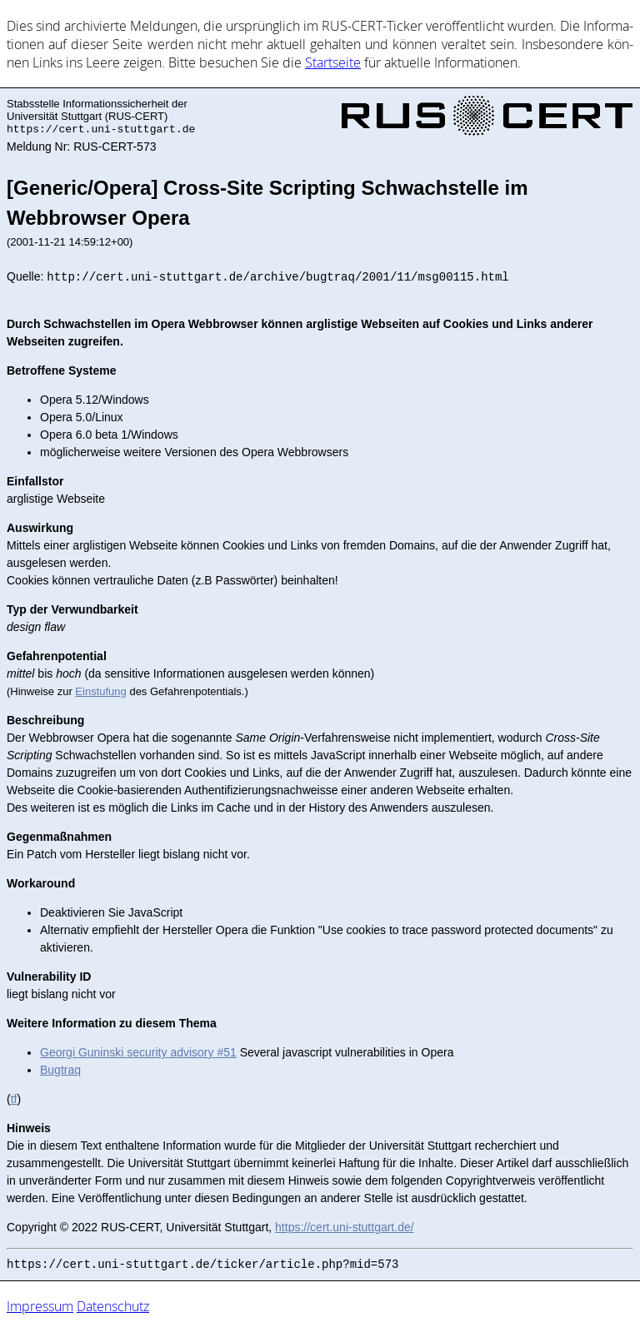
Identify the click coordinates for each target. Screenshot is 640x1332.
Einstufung (100, 691)
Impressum (40, 1306)
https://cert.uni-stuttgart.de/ (344, 1227)
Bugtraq (60, 1069)
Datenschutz (113, 1306)
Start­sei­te (333, 62)
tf (14, 1099)
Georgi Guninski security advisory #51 (138, 1052)
